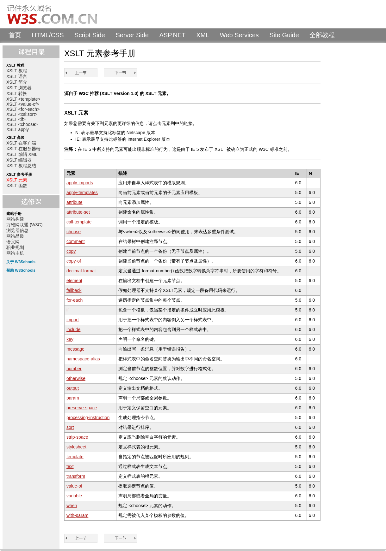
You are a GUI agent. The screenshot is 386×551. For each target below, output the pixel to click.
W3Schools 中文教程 (62, 14)
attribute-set (78, 212)
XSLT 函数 (16, 185)
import (72, 319)
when (71, 505)
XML (202, 35)
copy (71, 251)
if (67, 309)
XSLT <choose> (22, 124)
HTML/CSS (48, 35)
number (73, 368)
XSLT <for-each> (23, 109)
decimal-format (81, 270)
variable (74, 495)
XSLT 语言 (16, 76)
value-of (74, 486)
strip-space (77, 437)
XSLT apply (17, 129)
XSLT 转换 (16, 93)
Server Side (132, 35)
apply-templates (82, 192)
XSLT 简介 (16, 82)
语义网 (13, 241)
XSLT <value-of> (22, 104)
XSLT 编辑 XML (21, 154)
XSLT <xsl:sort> (21, 114)
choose (73, 231)
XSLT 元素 (16, 179)
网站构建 (15, 219)
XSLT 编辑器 (19, 160)
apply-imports (79, 182)
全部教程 (322, 35)
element (74, 280)
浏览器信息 (17, 230)
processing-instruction (87, 417)
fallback (73, 290)
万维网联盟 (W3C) (24, 224)
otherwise (75, 378)
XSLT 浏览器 (19, 87)
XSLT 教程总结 (21, 165)
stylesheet (76, 446)
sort (70, 427)
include (73, 329)
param (72, 397)
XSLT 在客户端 (21, 142)
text (70, 466)
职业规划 (15, 247)
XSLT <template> (23, 99)
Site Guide (284, 35)
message (75, 349)
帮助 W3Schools (20, 270)
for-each (74, 300)
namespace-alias (83, 358)
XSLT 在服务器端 (23, 148)
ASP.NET (172, 35)
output (72, 388)
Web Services (239, 35)
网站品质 (15, 236)
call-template (78, 221)
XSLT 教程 (16, 70)
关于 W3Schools (20, 262)
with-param (77, 515)
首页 (15, 35)
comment (75, 241)
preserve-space (81, 407)
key (69, 339)
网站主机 (15, 253)
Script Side (89, 35)
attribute (74, 202)
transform (75, 476)
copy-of (73, 261)
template (75, 456)
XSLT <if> (16, 119)
